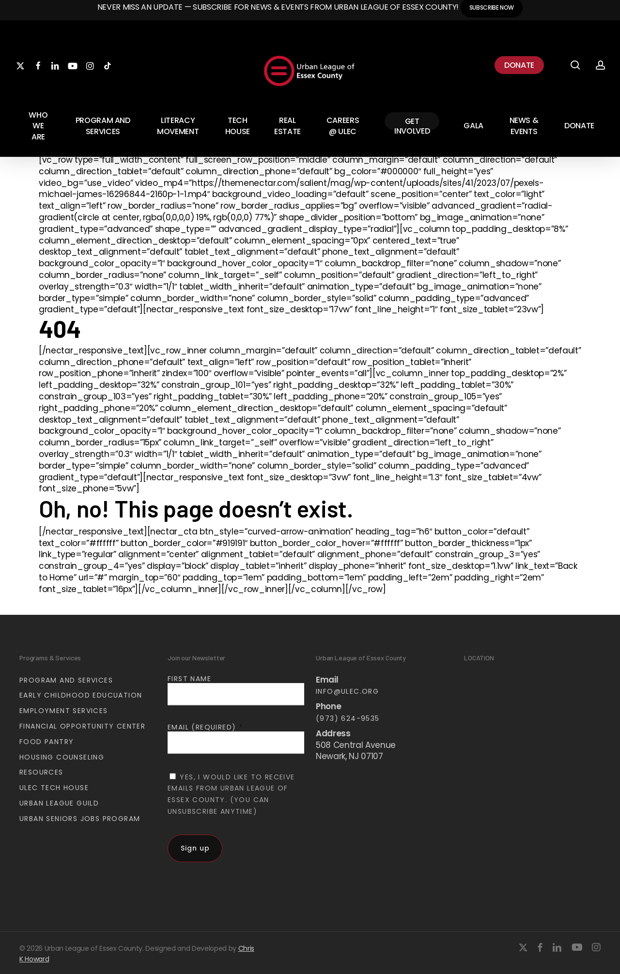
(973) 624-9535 (348, 718)
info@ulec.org (347, 691)
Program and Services (66, 680)
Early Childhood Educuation (80, 695)
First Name (189, 678)
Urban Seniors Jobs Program (79, 818)
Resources (41, 772)
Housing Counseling (61, 757)
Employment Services (63, 710)
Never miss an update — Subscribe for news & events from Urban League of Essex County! (279, 7)
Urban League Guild (59, 803)
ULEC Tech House (54, 787)
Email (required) (205, 727)
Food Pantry (46, 741)
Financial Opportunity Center (82, 726)
